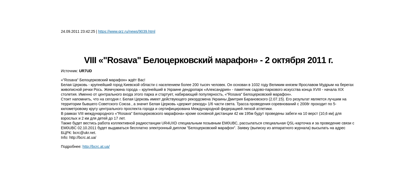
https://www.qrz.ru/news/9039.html (126, 31)
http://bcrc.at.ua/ (96, 146)
